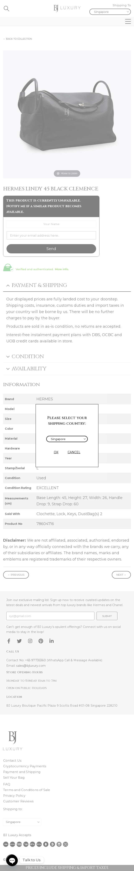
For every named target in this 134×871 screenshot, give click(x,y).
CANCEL (74, 452)
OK (56, 452)
